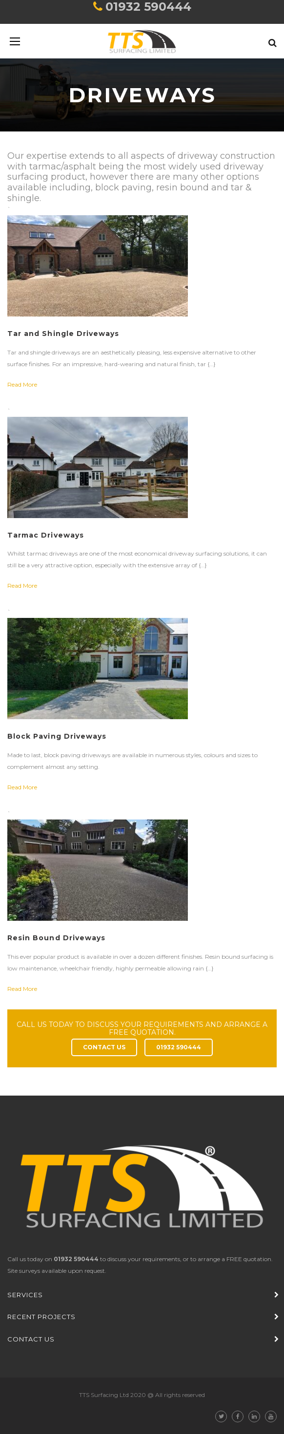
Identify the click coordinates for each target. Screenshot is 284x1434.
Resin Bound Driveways (56, 937)
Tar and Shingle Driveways (63, 333)
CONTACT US (104, 1047)
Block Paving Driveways (56, 736)
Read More (22, 384)
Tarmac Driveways (45, 535)
